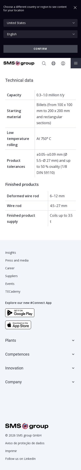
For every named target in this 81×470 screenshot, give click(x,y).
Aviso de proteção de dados (24, 443)
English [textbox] (12, 34)
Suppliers (11, 276)
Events (9, 284)
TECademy (12, 291)
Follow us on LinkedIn (20, 459)
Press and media (17, 260)
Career (9, 268)
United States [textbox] (16, 23)
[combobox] (40, 23)
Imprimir (11, 451)
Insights (10, 252)
